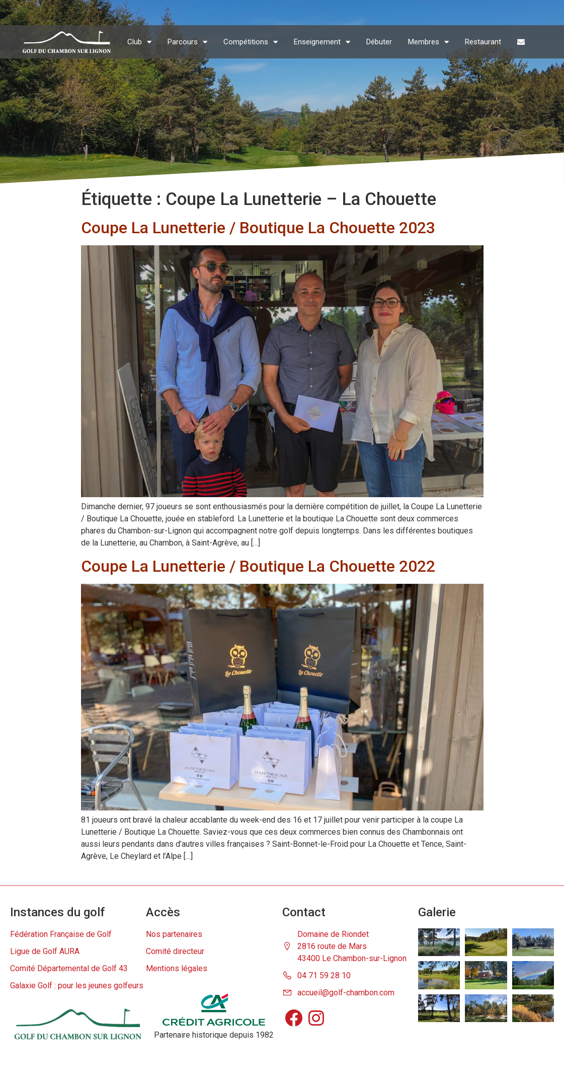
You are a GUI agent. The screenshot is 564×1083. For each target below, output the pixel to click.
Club (139, 42)
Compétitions (250, 42)
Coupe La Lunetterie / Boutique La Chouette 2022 (258, 566)
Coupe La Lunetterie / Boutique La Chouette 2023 (258, 227)
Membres (428, 42)
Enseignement (322, 42)
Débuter (379, 41)
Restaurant (483, 41)
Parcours (187, 42)
